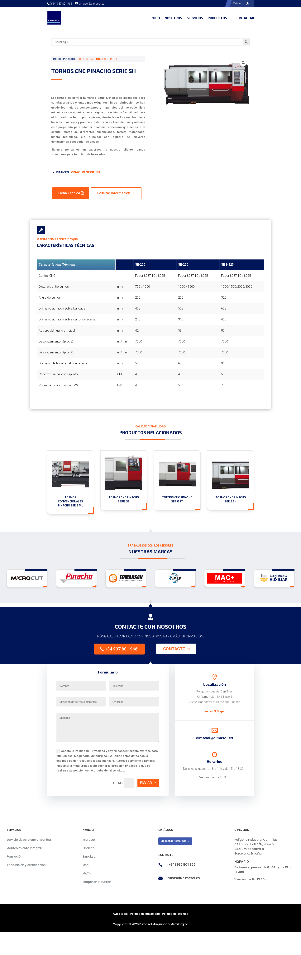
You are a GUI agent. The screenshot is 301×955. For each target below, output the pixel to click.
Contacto (174, 648)
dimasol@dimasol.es (183, 878)
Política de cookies (175, 913)
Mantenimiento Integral (24, 848)
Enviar (146, 783)
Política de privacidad (145, 913)
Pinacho (88, 848)
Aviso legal (120, 913)
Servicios (195, 18)
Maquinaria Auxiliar (97, 882)
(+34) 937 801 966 (61, 3)
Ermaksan (90, 857)
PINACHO (69, 59)
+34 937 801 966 (121, 649)
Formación (14, 857)
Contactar (245, 18)
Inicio (155, 18)
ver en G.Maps (214, 711)
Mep (86, 865)
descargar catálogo (174, 840)
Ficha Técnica (69, 193)
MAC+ (87, 873)
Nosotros (173, 18)
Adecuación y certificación (26, 865)
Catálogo (238, 3)
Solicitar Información (113, 193)
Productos (217, 18)
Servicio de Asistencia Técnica (29, 840)
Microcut (89, 840)
